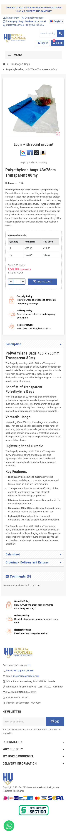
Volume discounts (17, 235)
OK (55, 721)
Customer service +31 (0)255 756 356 (23, 25)
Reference (10, 183)
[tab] (33, 344)
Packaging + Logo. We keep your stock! (24, 21)
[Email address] (24, 721)
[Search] (51, 33)
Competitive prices (32, 17)
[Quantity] (16, 281)
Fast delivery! (11, 17)
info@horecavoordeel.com (26, 676)
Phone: (19, 670)
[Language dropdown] (56, 21)
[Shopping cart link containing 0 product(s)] (57, 43)
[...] (29, 665)
